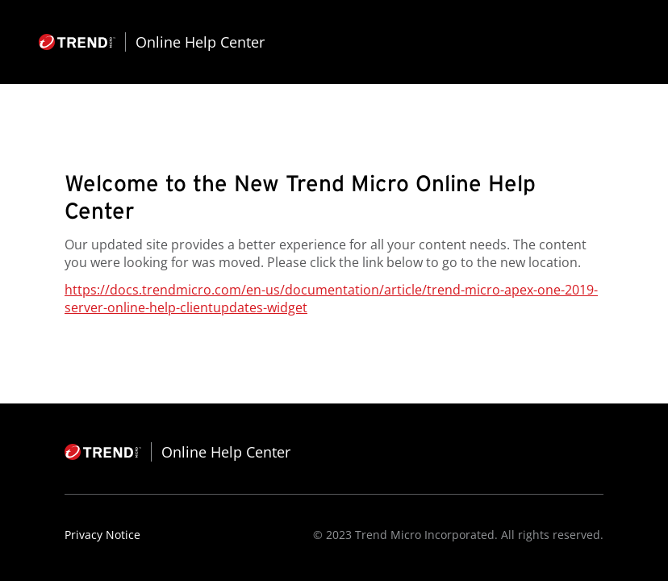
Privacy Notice (102, 534)
